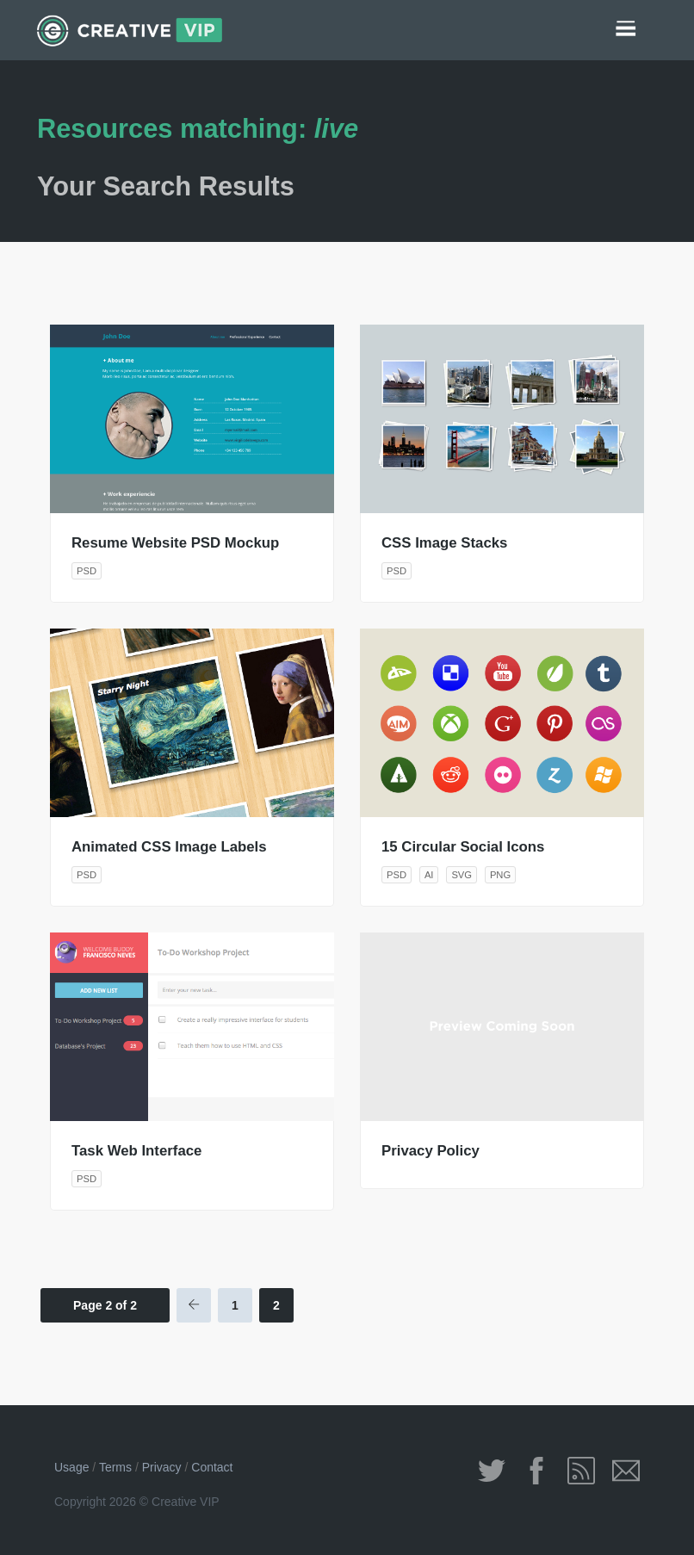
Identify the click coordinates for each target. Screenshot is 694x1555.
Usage (71, 1467)
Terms (115, 1467)
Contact (211, 1467)
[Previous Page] (194, 1305)
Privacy (162, 1467)
